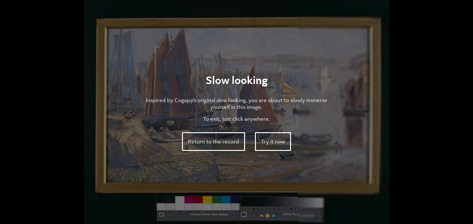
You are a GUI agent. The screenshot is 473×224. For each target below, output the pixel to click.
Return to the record (213, 141)
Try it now (273, 141)
